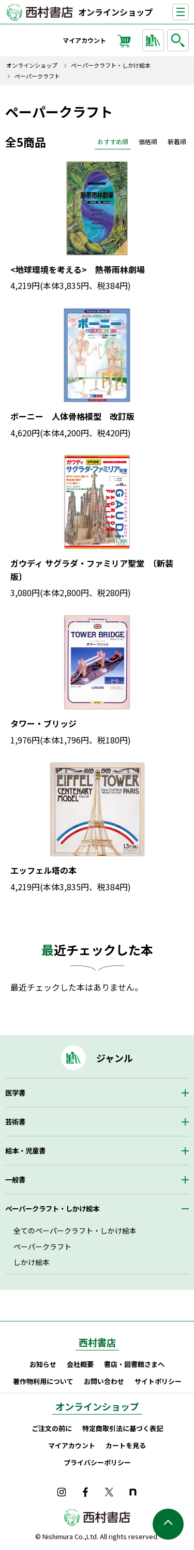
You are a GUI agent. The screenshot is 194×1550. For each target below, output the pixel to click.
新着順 (177, 141)
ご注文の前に (52, 1428)
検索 (179, 40)
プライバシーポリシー (97, 1462)
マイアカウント (84, 40)
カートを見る (126, 1445)
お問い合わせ (104, 1381)
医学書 (15, 1093)
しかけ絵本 (31, 1262)
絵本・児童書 (25, 1151)
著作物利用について (43, 1381)
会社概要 (80, 1364)
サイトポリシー (158, 1381)
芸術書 (15, 1122)
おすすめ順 (112, 141)
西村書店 (97, 1342)
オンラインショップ (115, 12)
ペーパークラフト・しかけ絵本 (111, 65)
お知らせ (42, 1364)
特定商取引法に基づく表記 (122, 1428)
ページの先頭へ (168, 1524)
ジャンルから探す (154, 40)
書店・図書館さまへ (134, 1364)
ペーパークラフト (37, 76)
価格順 (148, 141)
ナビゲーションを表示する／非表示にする (188, 12)
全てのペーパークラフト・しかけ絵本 (75, 1230)
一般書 (15, 1179)
